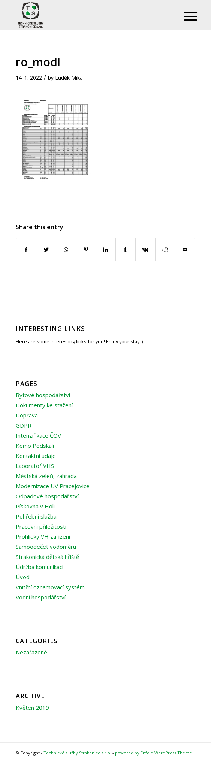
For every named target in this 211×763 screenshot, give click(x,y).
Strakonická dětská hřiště (47, 556)
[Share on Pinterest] (86, 249)
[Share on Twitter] (46, 249)
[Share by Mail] (185, 249)
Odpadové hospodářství (47, 496)
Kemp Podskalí (35, 445)
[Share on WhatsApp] (66, 249)
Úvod (23, 577)
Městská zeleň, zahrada (46, 476)
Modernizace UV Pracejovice (53, 486)
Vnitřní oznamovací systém (50, 587)
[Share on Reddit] (165, 249)
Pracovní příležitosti (41, 526)
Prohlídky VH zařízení (43, 536)
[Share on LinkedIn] (105, 249)
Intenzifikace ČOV (38, 435)
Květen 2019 (32, 707)
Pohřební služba (36, 516)
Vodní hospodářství (41, 597)
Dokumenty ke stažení (44, 405)
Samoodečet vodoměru (46, 546)
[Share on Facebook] (26, 249)
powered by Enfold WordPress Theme (153, 753)
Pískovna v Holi (35, 506)
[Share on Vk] (145, 249)
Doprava (27, 415)
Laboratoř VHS (35, 465)
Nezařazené (31, 652)
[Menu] (185, 16)
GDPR (23, 425)
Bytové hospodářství (43, 395)
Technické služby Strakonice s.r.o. (77, 753)
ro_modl (38, 62)
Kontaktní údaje (36, 455)
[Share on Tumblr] (125, 249)
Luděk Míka (69, 77)
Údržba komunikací (39, 567)
